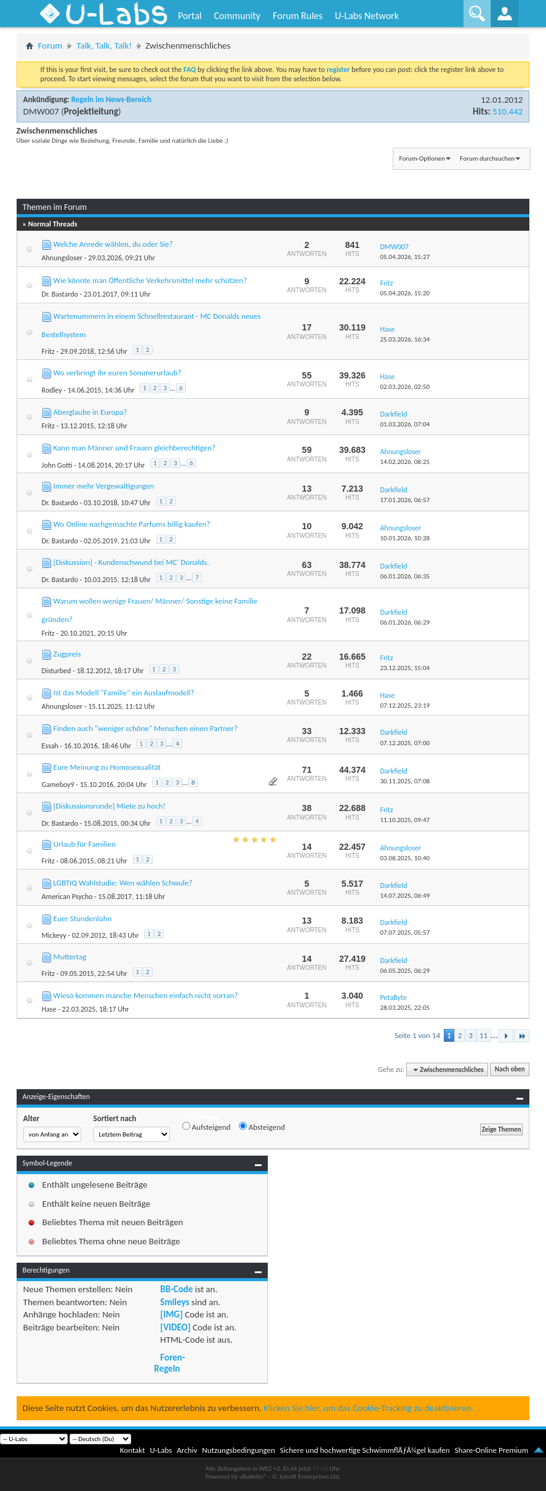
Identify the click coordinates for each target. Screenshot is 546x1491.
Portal (189, 16)
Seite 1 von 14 (417, 1035)
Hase (49, 1009)
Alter (31, 1118)
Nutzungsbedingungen (238, 1450)
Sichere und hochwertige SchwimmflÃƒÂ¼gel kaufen (365, 1450)
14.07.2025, (405, 896)
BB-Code (176, 1289)
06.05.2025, (405, 971)
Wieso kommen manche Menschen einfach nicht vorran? (146, 995)
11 (484, 1035)
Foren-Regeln (169, 1363)
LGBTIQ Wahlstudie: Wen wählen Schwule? (123, 882)
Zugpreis (67, 653)
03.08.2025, (405, 858)
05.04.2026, (405, 257)
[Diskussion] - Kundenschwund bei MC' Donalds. (131, 562)
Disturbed (56, 670)
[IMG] (171, 1314)
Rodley (52, 390)
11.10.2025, (405, 820)
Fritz (48, 351)
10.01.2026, (405, 538)
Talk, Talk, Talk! (104, 45)
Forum (50, 45)
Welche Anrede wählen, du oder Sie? (113, 244)
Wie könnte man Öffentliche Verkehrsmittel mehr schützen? (150, 280)
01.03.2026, (405, 424)
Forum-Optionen (422, 158)
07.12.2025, (405, 706)
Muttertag (70, 956)
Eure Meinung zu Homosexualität (107, 767)
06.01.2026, (405, 576)
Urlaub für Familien (85, 844)
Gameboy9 (58, 784)
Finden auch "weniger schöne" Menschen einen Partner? (146, 728)
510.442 (507, 111)
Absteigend (262, 1127)
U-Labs (161, 1450)
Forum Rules (298, 16)
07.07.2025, (405, 933)
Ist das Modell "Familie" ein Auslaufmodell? (124, 692)
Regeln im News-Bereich (111, 99)
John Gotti (57, 465)
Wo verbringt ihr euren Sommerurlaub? (118, 372)
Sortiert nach (115, 1118)
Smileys (174, 1302)
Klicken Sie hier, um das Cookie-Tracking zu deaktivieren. (368, 1407)
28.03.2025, (405, 1008)
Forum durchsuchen (487, 158)
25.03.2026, (405, 339)
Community (237, 16)
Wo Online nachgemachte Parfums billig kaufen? (132, 524)
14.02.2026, (405, 462)
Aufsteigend (206, 1127)
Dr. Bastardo (60, 294)
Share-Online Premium (491, 1450)
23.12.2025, (405, 668)
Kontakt (132, 1450)
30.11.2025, (405, 781)
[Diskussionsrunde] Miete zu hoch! (110, 805)
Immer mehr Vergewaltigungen (104, 485)
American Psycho (67, 896)
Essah (50, 746)
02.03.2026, (405, 387)
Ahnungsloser (62, 258)
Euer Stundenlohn (83, 918)
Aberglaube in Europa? (90, 412)
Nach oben (510, 1070)
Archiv (187, 1450)
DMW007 (41, 111)
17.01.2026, (405, 500)
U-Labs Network (367, 16)
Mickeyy (54, 935)
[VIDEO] (175, 1327)
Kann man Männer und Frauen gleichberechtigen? (134, 447)
